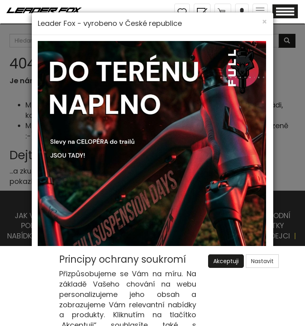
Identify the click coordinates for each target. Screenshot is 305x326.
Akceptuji (226, 261)
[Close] (264, 22)
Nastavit (262, 261)
